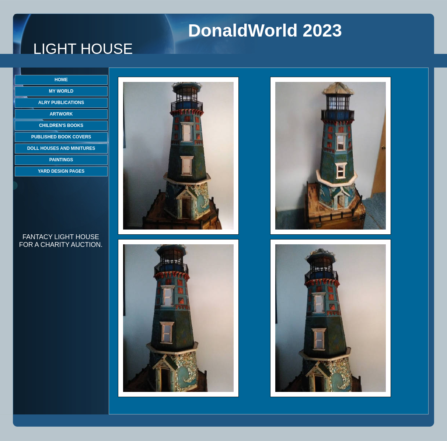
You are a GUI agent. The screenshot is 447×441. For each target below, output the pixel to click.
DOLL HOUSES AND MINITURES (61, 148)
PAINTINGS (61, 159)
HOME (61, 79)
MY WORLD (61, 91)
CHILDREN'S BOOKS (61, 125)
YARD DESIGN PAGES (61, 171)
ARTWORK (61, 114)
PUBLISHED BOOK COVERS (61, 136)
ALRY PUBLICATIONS (61, 102)
